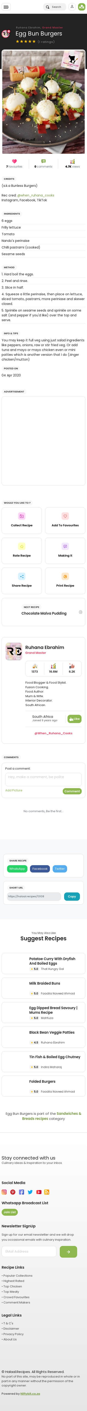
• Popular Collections (17, 1275)
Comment (72, 791)
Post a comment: (17, 768)
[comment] (43, 779)
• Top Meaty (10, 1292)
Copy (72, 896)
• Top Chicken (12, 1286)
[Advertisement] (43, 440)
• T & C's (7, 1323)
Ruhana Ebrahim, (39, 27)
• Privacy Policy (13, 1334)
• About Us (9, 1339)
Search (53, 7)
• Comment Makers (16, 1302)
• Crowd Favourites (16, 1297)
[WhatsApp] (17, 869)
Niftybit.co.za (30, 1394)
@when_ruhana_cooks (35, 195)
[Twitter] (60, 869)
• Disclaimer (10, 1328)
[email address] (29, 1251)
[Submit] (68, 1252)
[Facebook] (40, 869)
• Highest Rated (13, 1281)
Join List (10, 1212)
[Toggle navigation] (6, 7)
